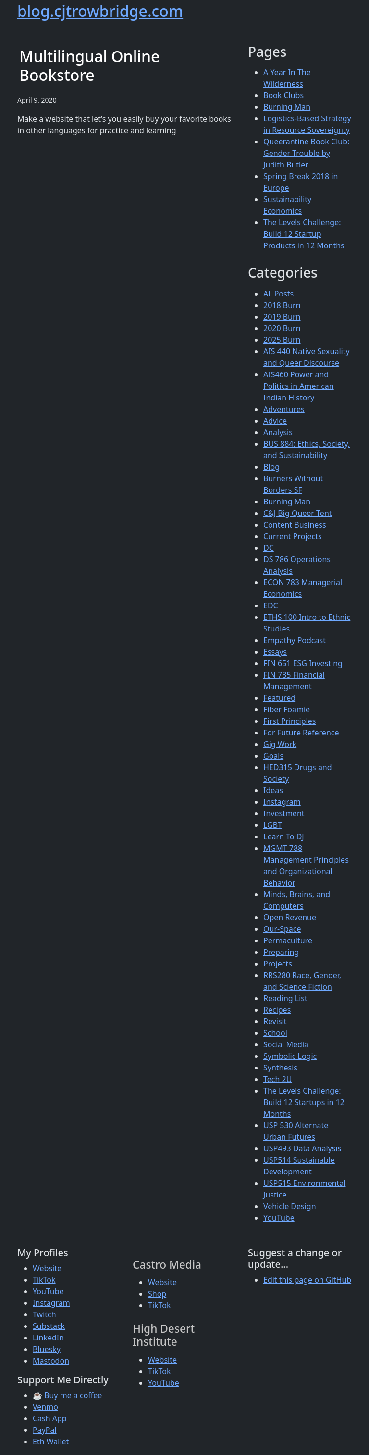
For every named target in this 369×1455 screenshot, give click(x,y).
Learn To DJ (283, 836)
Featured (279, 698)
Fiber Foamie (286, 709)
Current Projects (292, 536)
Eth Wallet (51, 1441)
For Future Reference (301, 732)
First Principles (289, 721)
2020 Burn (282, 328)
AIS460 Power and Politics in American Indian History (298, 386)
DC (268, 547)
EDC (270, 605)
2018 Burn (282, 305)
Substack (49, 1326)
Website (47, 1268)
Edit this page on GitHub (307, 1280)
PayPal (45, 1430)
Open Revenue (289, 917)
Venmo (45, 1407)
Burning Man (286, 107)
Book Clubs (283, 95)
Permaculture (287, 940)
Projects (277, 963)
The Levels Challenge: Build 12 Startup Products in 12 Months (303, 234)
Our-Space (282, 929)
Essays (275, 651)
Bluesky (47, 1349)
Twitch (44, 1314)
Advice (275, 420)
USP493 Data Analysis (302, 1148)
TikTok (44, 1280)
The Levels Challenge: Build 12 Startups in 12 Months (303, 1102)
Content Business (294, 524)
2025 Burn (282, 340)
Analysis (278, 432)
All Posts (278, 293)
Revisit (274, 1021)
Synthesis (280, 1067)
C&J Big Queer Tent (297, 513)
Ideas (273, 790)
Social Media (285, 1044)
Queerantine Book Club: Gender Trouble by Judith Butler (306, 153)
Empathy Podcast (294, 640)
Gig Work (279, 744)
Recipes (277, 1009)
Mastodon (51, 1360)
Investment (284, 813)
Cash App (50, 1418)
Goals (273, 755)
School (275, 1033)
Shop (157, 1293)
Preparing (281, 952)
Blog (271, 467)
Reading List (285, 998)
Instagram (282, 802)
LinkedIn (48, 1337)
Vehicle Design (289, 1206)
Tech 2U (277, 1079)
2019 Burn (282, 316)
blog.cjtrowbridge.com (100, 10)
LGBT (272, 825)
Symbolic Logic (290, 1056)
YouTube (279, 1217)
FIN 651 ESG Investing (303, 663)
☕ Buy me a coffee (67, 1395)
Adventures (284, 409)
